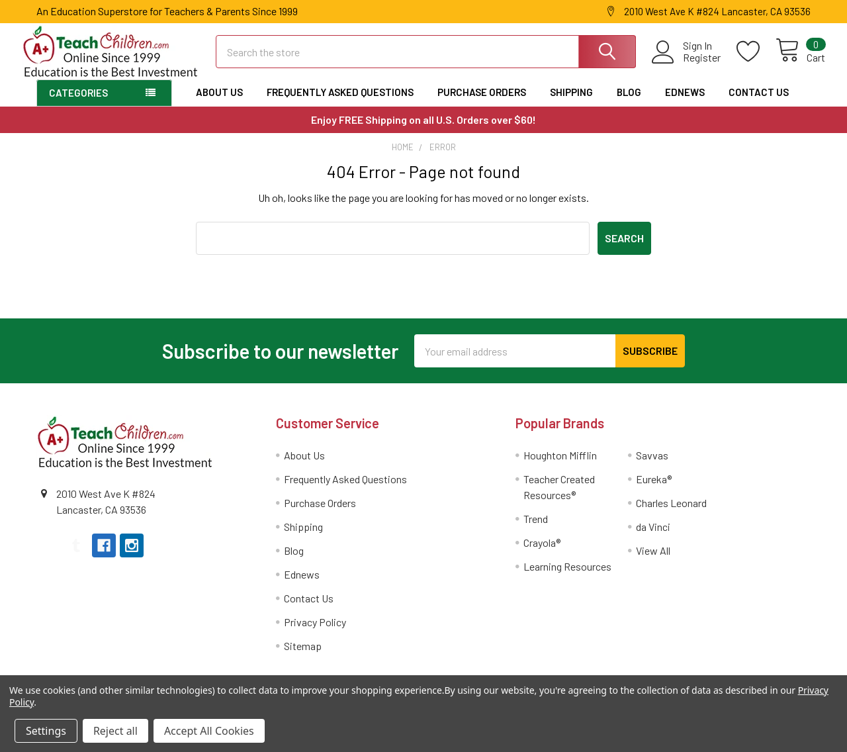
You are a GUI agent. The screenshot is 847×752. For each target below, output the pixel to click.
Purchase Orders (481, 103)
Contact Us (759, 103)
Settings (46, 731)
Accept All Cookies (209, 731)
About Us (219, 103)
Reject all (115, 731)
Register (687, 65)
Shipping (571, 103)
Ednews (685, 103)
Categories (78, 104)
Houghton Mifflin (560, 466)
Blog (629, 103)
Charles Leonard (671, 514)
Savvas (652, 466)
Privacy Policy (315, 633)
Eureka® (654, 490)
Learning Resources (567, 577)
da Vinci (653, 538)
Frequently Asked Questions (340, 103)
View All (653, 561)
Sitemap (303, 657)
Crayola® (541, 553)
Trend (535, 530)
